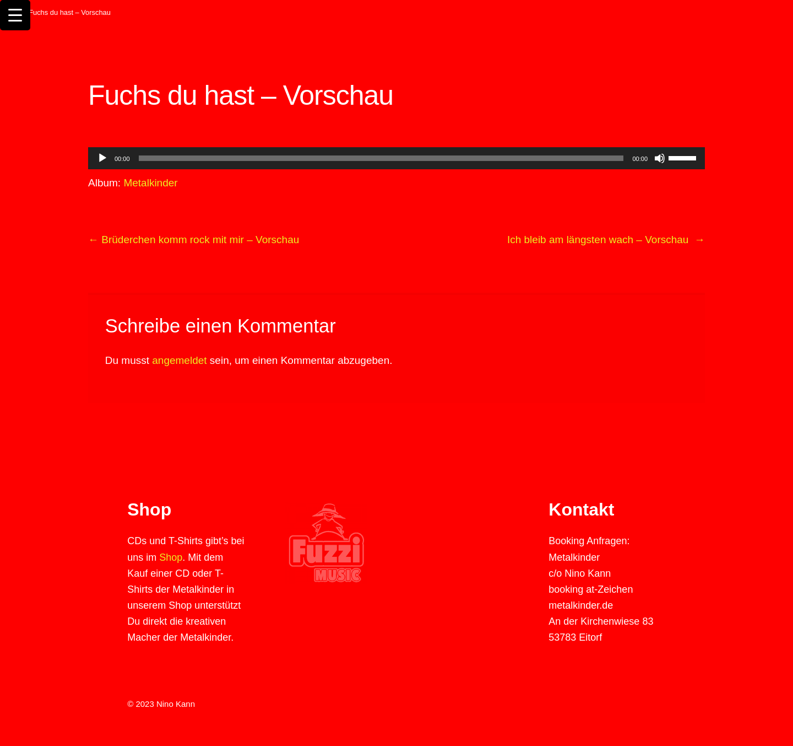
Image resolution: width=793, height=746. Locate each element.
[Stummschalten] (659, 158)
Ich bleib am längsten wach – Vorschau (606, 239)
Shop (170, 557)
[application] (396, 158)
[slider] (684, 157)
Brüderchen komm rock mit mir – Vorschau (193, 239)
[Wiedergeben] (102, 158)
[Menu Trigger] (15, 15)
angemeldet (179, 360)
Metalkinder (150, 183)
